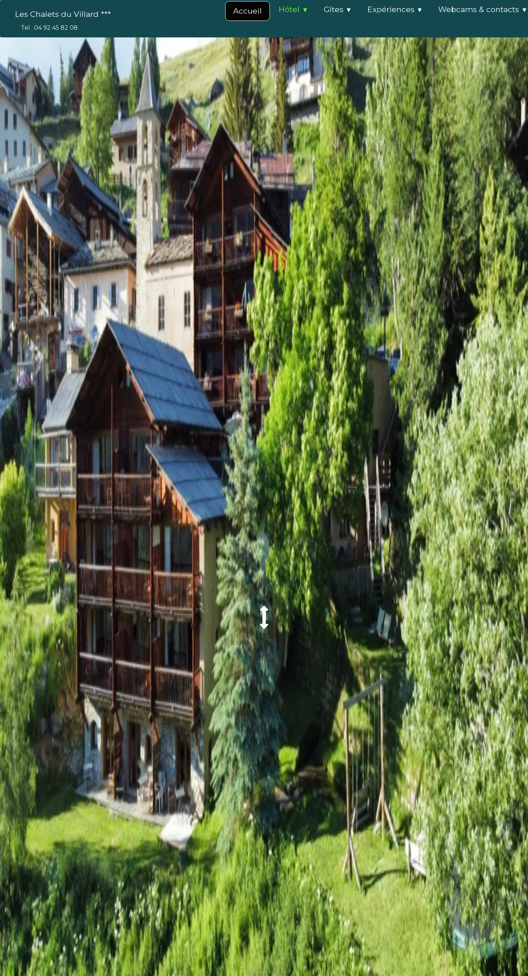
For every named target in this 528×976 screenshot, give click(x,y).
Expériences (395, 9)
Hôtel (293, 9)
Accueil (247, 10)
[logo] (65, 14)
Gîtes (338, 9)
